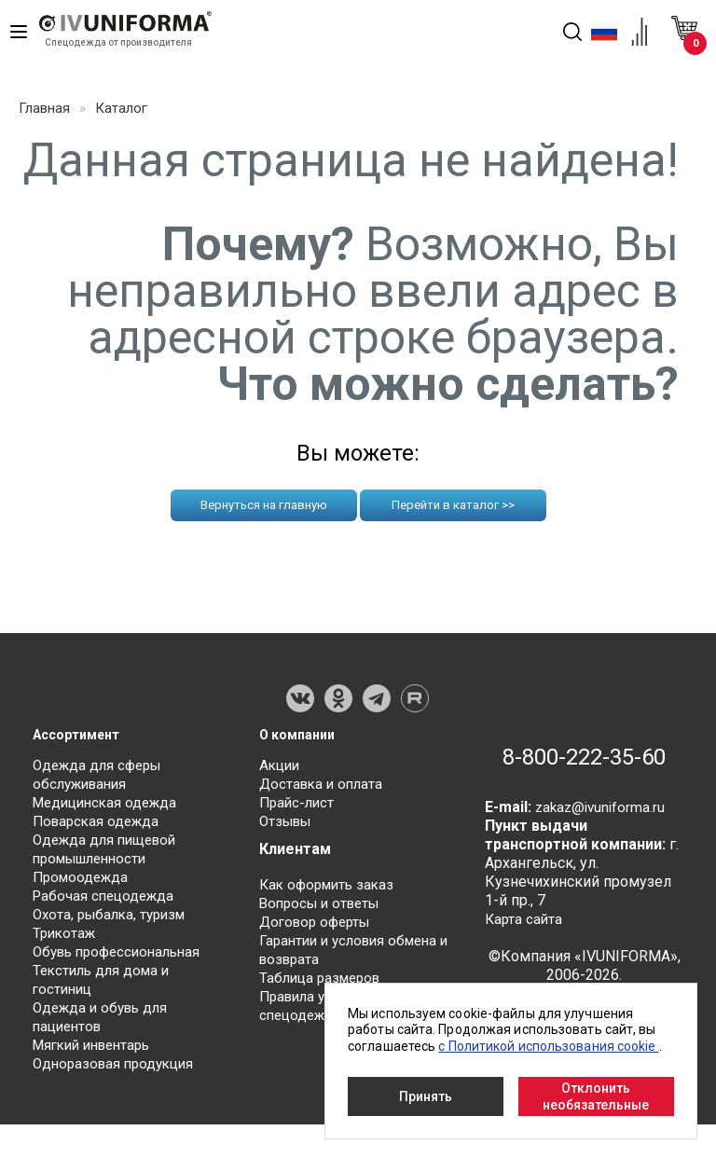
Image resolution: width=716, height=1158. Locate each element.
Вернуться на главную (263, 505)
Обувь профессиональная (123, 957)
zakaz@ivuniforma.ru (602, 845)
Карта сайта (525, 957)
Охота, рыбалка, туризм (114, 920)
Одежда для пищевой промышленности (109, 854)
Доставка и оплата (324, 789)
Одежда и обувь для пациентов (104, 1022)
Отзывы (288, 826)
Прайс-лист (298, 808)
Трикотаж (66, 938)
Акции (281, 770)
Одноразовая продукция (118, 1069)
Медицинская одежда (109, 808)
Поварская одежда (99, 826)
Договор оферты (319, 927)
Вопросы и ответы (324, 908)
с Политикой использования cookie (548, 1046)
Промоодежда (83, 882)
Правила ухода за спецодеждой (320, 1011)
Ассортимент (82, 735)
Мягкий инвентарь (97, 1050)
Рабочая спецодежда (107, 901)
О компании (302, 735)
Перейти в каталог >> (453, 505)
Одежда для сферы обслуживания (101, 780)
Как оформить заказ (330, 890)
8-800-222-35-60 (573, 776)
